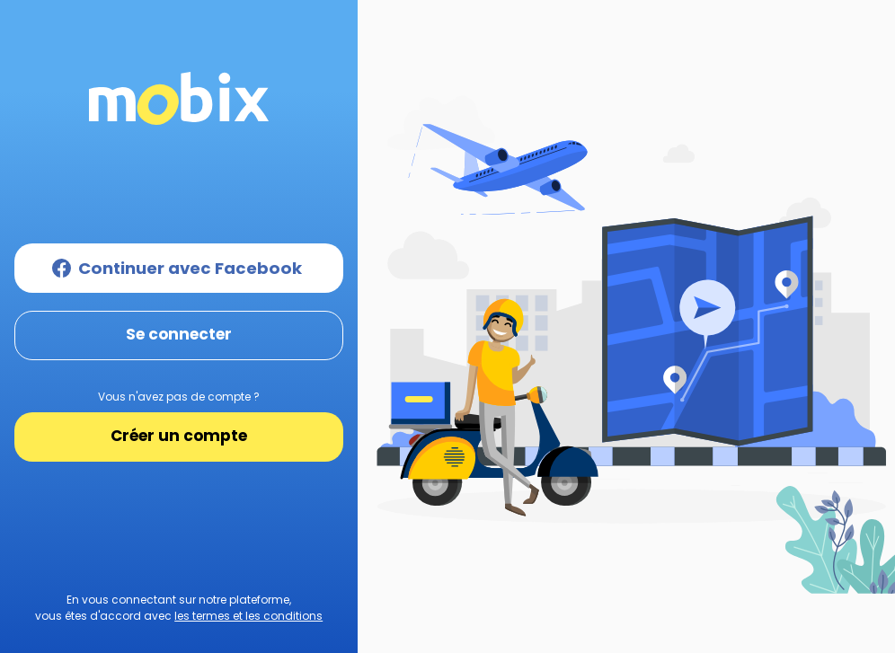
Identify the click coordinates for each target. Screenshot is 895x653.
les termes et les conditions (248, 615)
